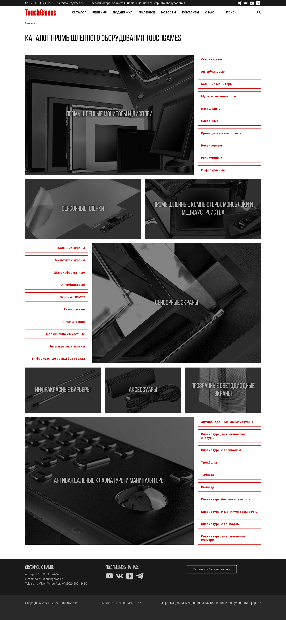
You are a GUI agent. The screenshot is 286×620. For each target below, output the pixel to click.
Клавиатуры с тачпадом (220, 524)
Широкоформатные (69, 272)
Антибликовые (213, 71)
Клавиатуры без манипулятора (225, 499)
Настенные (209, 121)
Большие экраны (71, 248)
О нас (209, 12)
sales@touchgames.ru (49, 579)
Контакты (190, 12)
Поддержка (123, 12)
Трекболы (209, 462)
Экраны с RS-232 (72, 297)
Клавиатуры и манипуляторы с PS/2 (229, 512)
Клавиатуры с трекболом (221, 450)
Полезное (147, 12)
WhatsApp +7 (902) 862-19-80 (67, 583)
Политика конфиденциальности (119, 603)
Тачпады (208, 475)
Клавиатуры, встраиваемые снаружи (223, 436)
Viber (42, 583)
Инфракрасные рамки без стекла (58, 358)
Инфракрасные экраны (67, 346)
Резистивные (211, 158)
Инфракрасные (213, 170)
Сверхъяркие (211, 59)
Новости (168, 12)
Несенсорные (211, 145)
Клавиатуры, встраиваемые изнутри (223, 538)
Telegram (31, 583)
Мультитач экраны (70, 260)
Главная (30, 23)
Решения (99, 12)
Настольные (210, 109)
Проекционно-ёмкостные (221, 133)
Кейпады (208, 487)
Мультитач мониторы (218, 96)
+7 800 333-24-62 (47, 574)
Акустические (74, 322)
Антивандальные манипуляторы (227, 422)
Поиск (231, 12)
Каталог (79, 12)
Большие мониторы (217, 84)
